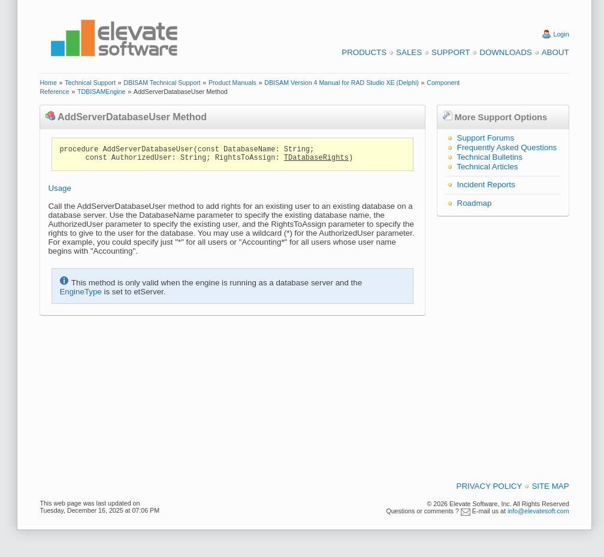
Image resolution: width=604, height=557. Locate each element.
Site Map (550, 486)
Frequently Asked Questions (507, 147)
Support (450, 52)
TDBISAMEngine (101, 91)
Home (48, 82)
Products (364, 52)
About (555, 52)
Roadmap (474, 203)
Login (561, 34)
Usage (59, 188)
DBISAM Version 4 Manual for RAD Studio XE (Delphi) (341, 82)
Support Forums (486, 137)
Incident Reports (486, 184)
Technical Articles (487, 166)
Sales (409, 52)
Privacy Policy (490, 486)
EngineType (80, 291)
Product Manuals (232, 82)
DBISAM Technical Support (161, 82)
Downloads (505, 52)
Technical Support (90, 82)
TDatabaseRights (316, 158)
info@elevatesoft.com (538, 511)
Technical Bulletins (490, 157)
